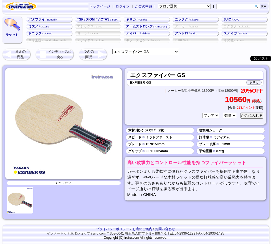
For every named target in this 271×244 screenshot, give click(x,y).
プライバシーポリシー (112, 229)
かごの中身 (144, 6)
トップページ (100, 6)
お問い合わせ (165, 229)
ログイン (123, 6)
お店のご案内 (142, 229)
